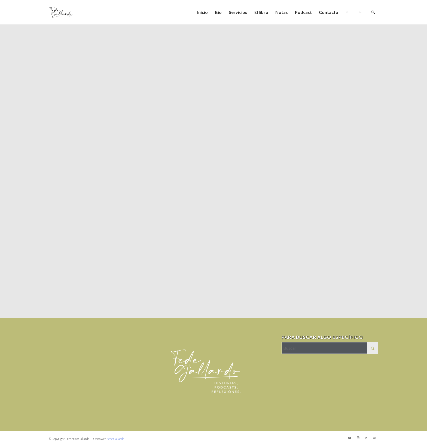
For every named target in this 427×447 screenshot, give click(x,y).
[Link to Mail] (374, 438)
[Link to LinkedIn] (366, 438)
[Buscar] (373, 12)
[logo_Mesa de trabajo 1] (61, 12)
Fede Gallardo (115, 438)
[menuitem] (202, 12)
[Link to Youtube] (350, 438)
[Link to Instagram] (358, 438)
